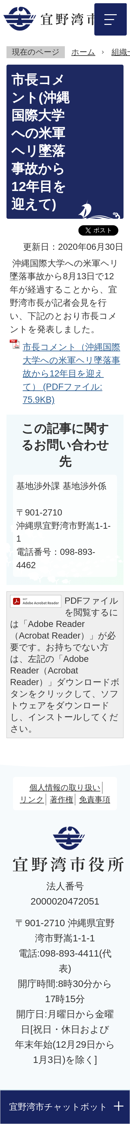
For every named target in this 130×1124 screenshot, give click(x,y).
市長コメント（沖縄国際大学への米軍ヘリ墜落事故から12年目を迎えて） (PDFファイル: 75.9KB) (71, 373)
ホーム (83, 52)
